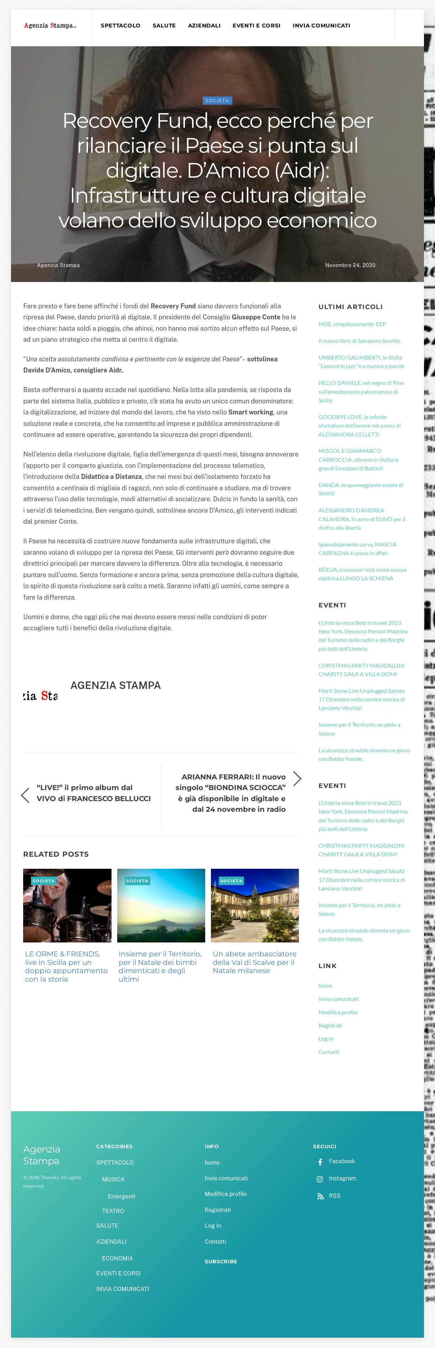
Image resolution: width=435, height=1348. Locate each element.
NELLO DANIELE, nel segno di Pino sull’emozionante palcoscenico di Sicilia (361, 392)
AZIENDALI (204, 25)
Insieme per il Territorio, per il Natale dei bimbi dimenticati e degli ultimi (160, 967)
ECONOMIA (117, 1259)
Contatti (329, 1052)
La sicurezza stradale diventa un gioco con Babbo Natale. (364, 754)
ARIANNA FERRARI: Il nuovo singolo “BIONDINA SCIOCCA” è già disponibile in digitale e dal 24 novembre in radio (230, 793)
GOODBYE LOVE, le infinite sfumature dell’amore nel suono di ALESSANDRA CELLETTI (360, 426)
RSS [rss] (326, 1196)
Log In (326, 1038)
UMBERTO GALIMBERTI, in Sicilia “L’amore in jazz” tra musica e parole (361, 362)
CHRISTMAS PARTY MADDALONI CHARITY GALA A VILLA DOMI (362, 670)
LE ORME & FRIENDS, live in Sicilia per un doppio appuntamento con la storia (66, 967)
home (325, 985)
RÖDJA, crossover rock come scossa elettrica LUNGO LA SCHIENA (362, 574)
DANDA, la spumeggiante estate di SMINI (361, 489)
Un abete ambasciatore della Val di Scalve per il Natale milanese (255, 963)
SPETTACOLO (121, 25)
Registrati (330, 1025)
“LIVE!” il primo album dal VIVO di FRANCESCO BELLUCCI (94, 793)
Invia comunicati (339, 999)
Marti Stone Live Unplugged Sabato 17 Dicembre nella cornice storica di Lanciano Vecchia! (362, 700)
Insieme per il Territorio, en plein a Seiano (359, 729)
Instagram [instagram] (334, 1179)
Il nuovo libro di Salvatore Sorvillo (359, 341)
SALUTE (164, 25)
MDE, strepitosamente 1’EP (352, 324)
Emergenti (121, 1196)
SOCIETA (217, 101)
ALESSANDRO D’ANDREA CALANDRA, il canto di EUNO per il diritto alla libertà (362, 519)
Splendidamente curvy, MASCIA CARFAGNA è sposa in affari (358, 549)
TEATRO (113, 1211)
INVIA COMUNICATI (322, 25)
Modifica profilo (338, 1012)
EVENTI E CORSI (257, 25)
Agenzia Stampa (58, 266)
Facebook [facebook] (334, 1161)
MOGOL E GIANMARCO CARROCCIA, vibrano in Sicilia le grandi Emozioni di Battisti (359, 460)
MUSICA (113, 1179)
